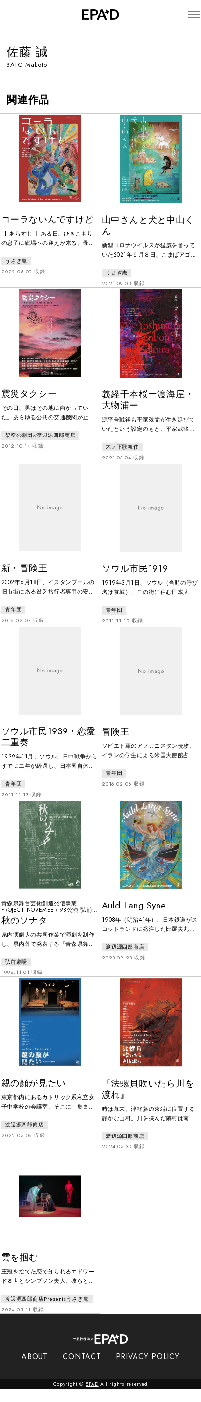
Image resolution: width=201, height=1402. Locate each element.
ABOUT (35, 1369)
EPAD (92, 1396)
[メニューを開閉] (188, 14)
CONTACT (81, 1369)
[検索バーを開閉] (11, 14)
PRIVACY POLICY (148, 1369)
